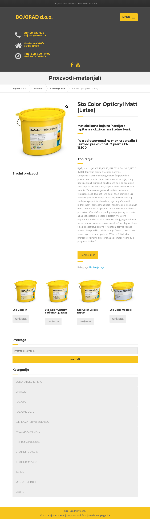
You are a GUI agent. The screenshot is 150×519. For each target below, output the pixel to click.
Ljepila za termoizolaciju (32, 421)
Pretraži (75, 359)
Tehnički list (88, 255)
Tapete (20, 471)
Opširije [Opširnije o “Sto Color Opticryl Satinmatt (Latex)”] (53, 321)
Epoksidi (21, 391)
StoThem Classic (27, 451)
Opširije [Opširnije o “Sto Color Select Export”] (85, 321)
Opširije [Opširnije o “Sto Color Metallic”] (118, 318)
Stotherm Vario (26, 461)
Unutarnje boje (96, 267)
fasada (21, 401)
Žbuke (20, 491)
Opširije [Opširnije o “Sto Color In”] (21, 318)
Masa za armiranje (28, 431)
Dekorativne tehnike (29, 381)
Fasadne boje (25, 411)
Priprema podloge (28, 441)
